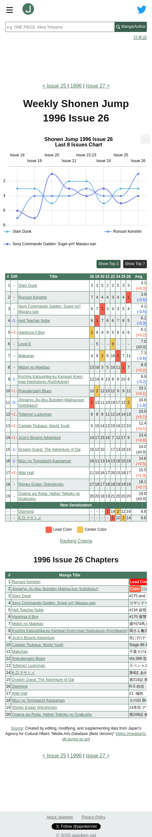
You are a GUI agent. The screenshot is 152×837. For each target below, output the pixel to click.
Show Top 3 (108, 264)
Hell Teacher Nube (34, 320)
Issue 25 (57, 86)
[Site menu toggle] (9, 9)
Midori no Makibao (34, 367)
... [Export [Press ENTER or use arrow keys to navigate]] (145, 137)
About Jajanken (59, 817)
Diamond (26, 511)
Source (17, 728)
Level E (24, 344)
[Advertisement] (76, 59)
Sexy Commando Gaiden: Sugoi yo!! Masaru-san (54, 603)
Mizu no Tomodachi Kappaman (44, 461)
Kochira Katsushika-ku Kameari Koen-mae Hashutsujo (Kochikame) (69, 631)
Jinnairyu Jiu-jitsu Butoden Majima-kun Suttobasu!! (55, 589)
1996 (76, 86)
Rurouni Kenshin (32, 297)
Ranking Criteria (76, 541)
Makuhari (26, 356)
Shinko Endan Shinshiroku (40, 484)
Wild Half (26, 473)
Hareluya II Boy (31, 332)
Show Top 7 (135, 264)
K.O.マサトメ (29, 518)
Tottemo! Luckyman (35, 414)
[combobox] (59, 27)
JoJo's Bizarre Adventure (39, 437)
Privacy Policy (94, 817)
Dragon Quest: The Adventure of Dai (49, 449)
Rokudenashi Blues (34, 391)
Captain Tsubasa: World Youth (44, 426)
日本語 (140, 37)
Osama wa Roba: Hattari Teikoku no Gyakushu (52, 714)
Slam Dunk (27, 285)
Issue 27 (95, 86)
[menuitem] (145, 139)
